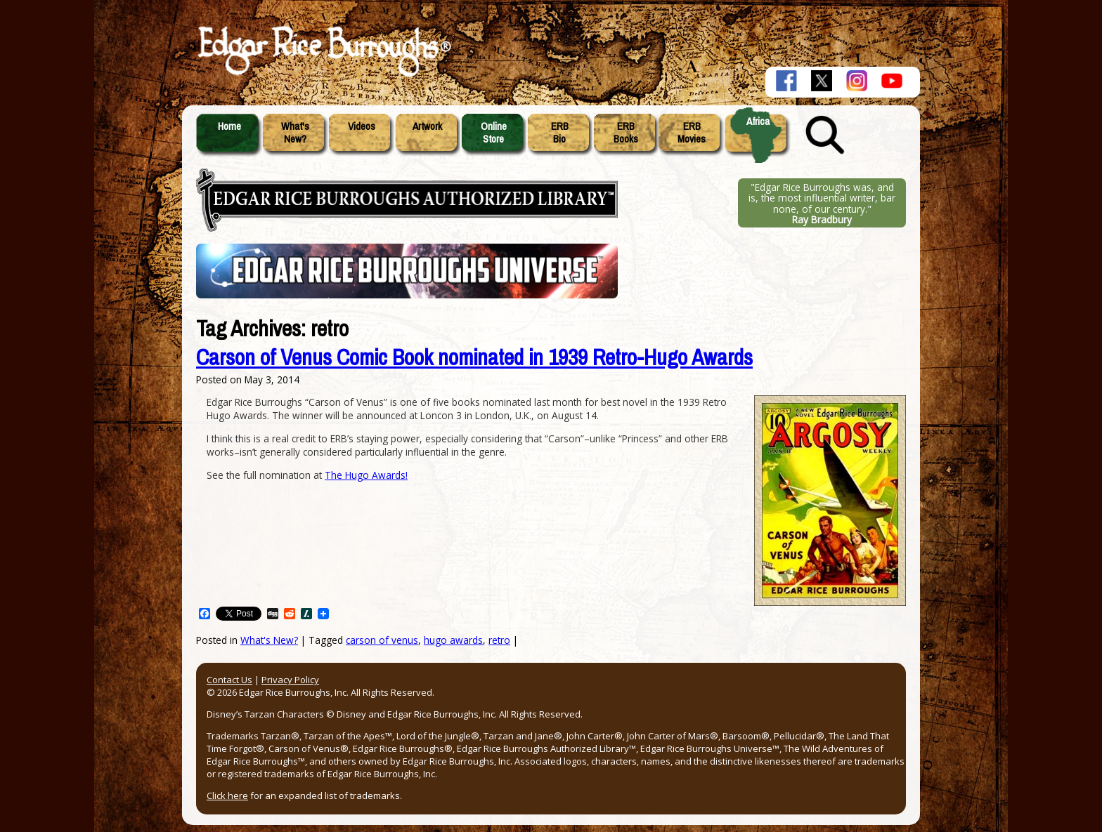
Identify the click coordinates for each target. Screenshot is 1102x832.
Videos (361, 126)
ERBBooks (626, 133)
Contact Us (229, 679)
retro (499, 640)
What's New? (269, 640)
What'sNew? (295, 133)
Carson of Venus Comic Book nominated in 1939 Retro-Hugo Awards (474, 358)
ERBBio (560, 133)
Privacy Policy (290, 679)
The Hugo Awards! (366, 475)
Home (229, 126)
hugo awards (453, 640)
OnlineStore (494, 133)
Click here (227, 795)
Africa (758, 121)
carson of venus (382, 640)
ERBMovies (692, 133)
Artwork (427, 126)
